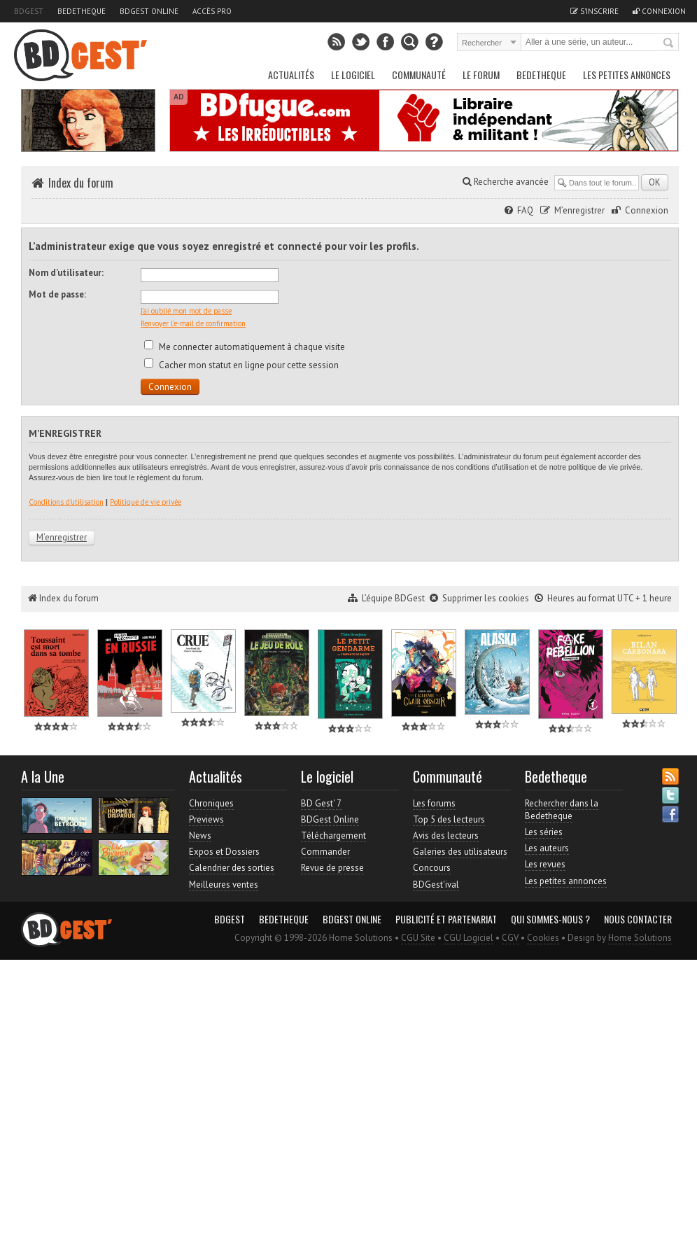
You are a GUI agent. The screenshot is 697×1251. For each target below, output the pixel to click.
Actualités (291, 74)
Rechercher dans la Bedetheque (561, 809)
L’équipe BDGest (393, 598)
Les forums (434, 803)
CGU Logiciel (468, 938)
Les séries (544, 832)
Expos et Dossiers (224, 852)
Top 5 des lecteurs (449, 819)
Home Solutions (640, 938)
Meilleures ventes (223, 884)
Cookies (543, 938)
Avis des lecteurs (446, 835)
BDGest (28, 11)
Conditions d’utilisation (66, 502)
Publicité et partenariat (446, 919)
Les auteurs (547, 848)
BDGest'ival (436, 884)
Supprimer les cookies (485, 598)
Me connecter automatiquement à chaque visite (244, 347)
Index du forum (80, 182)
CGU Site (418, 938)
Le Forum (481, 74)
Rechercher (669, 43)
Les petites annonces (626, 74)
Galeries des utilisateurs (460, 852)
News (200, 835)
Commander (325, 852)
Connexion (646, 210)
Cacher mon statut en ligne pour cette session (241, 365)
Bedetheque (81, 11)
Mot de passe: (57, 294)
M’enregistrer (579, 210)
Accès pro (212, 11)
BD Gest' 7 (321, 803)
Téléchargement (333, 835)
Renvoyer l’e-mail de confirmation (193, 323)
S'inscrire (594, 11)
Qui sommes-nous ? (550, 919)
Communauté (419, 74)
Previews (206, 819)
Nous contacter (638, 919)
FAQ (525, 210)
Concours (432, 868)
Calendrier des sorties (231, 868)
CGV (510, 938)
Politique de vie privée (145, 502)
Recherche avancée (506, 182)
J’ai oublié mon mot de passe (186, 311)
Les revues (545, 864)
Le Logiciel (353, 74)
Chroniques (211, 803)
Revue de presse (332, 868)
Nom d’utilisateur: (66, 273)
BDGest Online (149, 11)
